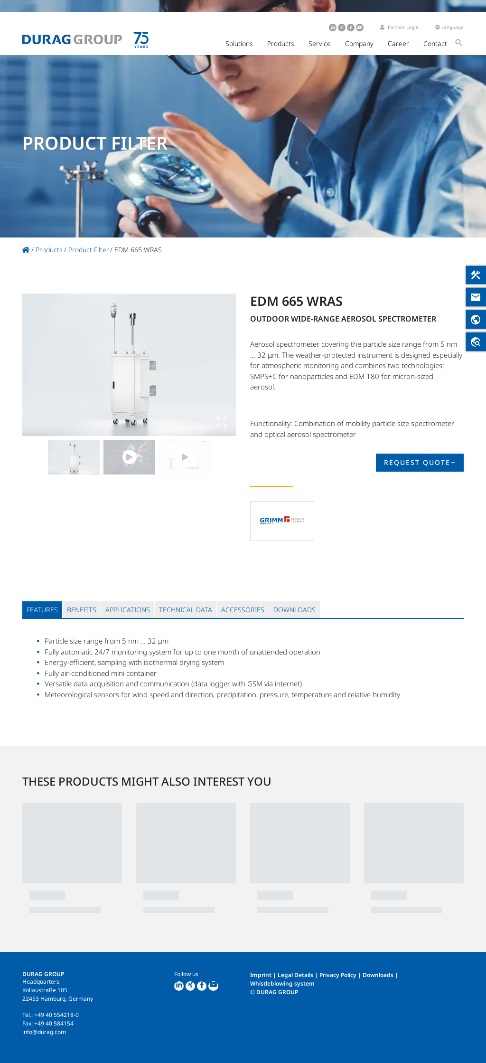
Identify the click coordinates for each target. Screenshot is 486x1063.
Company (359, 43)
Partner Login (399, 27)
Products (280, 43)
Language (449, 27)
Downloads (378, 975)
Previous (39, 365)
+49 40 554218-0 (56, 1015)
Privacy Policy (337, 975)
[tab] (42, 609)
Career (398, 43)
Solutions (239, 43)
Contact (435, 43)
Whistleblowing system (282, 983)
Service (319, 43)
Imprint (260, 975)
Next (219, 365)
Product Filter (88, 249)
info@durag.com (44, 1032)
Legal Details (295, 975)
